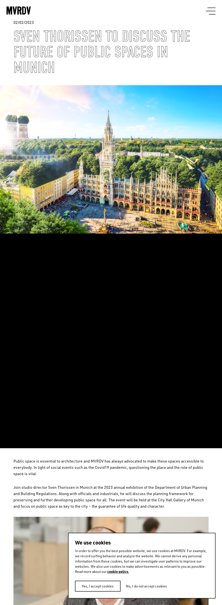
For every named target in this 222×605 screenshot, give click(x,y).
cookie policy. (118, 571)
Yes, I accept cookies (98, 586)
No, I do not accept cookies (146, 586)
